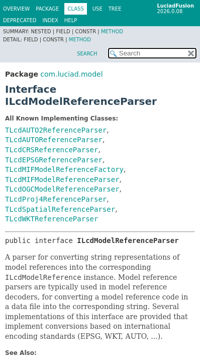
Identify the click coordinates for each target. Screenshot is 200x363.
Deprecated (20, 20)
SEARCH (87, 53)
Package (47, 9)
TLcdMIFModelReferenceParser (62, 179)
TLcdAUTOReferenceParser (54, 140)
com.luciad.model (71, 74)
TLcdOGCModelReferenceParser (62, 189)
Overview (16, 9)
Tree (115, 9)
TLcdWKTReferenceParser (51, 219)
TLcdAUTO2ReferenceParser (56, 130)
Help (70, 20)
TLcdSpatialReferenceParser (60, 209)
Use (97, 9)
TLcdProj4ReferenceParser (56, 199)
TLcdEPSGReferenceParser (54, 160)
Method (112, 31)
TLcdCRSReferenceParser (51, 150)
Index (50, 20)
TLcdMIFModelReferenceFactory (64, 169)
